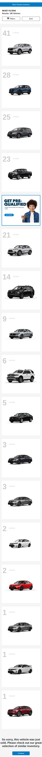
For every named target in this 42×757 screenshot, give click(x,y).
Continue (21, 753)
